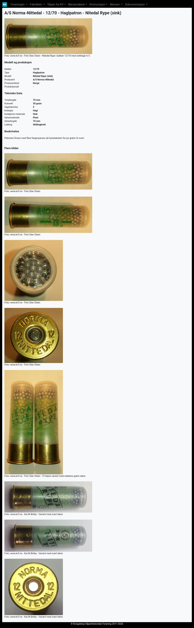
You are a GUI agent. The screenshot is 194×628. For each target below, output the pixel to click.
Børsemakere (76, 4)
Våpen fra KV (55, 4)
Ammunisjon (97, 4)
